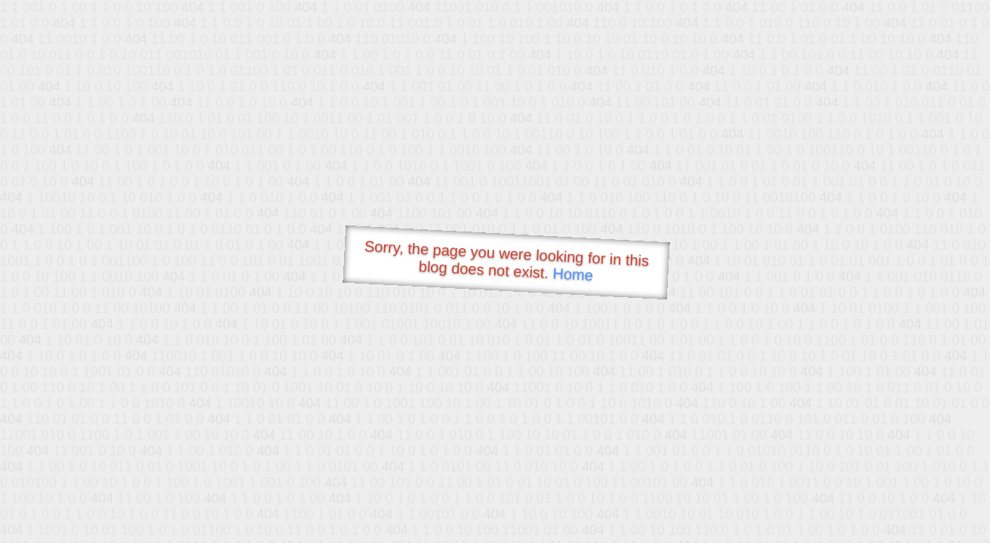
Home (572, 274)
